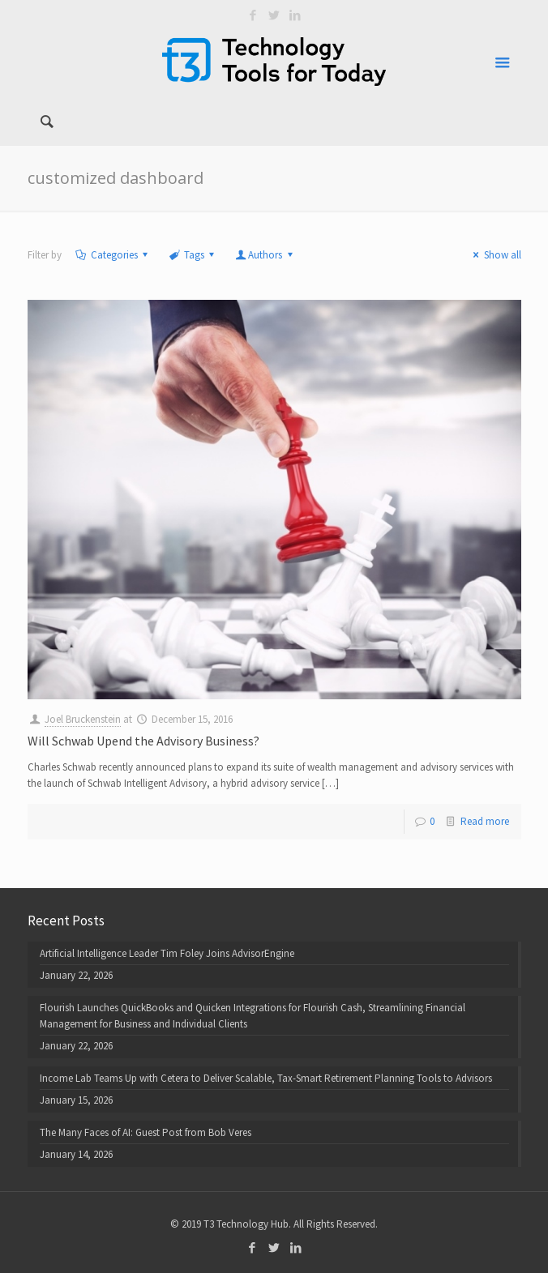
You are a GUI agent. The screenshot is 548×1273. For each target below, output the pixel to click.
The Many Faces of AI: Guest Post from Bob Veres (145, 1132)
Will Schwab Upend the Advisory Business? (143, 741)
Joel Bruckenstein (83, 719)
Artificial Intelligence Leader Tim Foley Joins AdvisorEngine (167, 953)
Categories (113, 255)
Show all (494, 255)
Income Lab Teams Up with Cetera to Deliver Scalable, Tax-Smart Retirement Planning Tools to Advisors (266, 1078)
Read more (484, 821)
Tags (193, 255)
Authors (265, 255)
